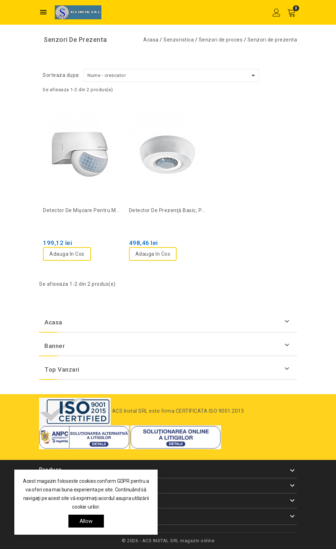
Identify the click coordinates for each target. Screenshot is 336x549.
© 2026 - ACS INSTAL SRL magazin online (168, 540)
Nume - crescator (172, 75)
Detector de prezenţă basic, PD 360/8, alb (168, 210)
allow (86, 521)
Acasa (53, 322)
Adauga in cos (67, 254)
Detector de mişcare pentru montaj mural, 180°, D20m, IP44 (82, 210)
